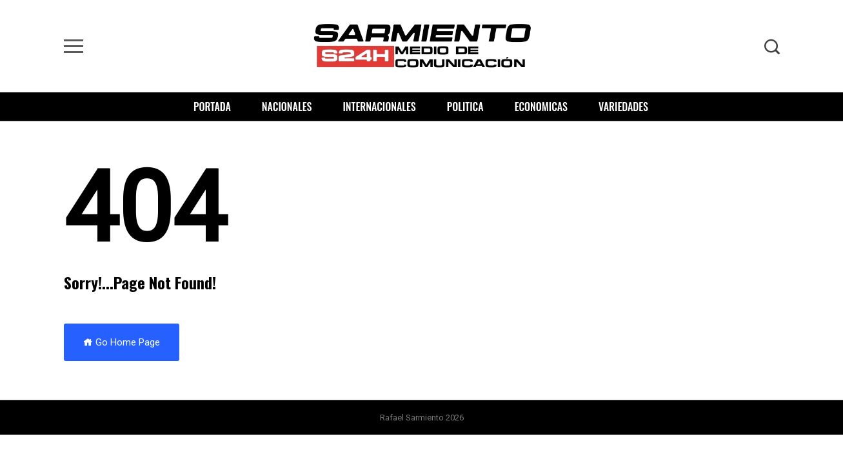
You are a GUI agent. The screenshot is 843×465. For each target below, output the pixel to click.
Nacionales (287, 106)
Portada (212, 106)
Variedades (623, 106)
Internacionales (378, 106)
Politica (465, 106)
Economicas (541, 106)
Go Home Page (121, 342)
